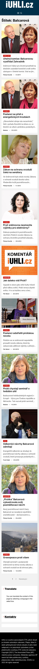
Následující (23, 579)
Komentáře (7, 277)
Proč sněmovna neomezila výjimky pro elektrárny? (17, 226)
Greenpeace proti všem (16, 557)
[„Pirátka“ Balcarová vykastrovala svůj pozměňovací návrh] (19, 479)
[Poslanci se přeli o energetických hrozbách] (19, 94)
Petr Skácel (6, 294)
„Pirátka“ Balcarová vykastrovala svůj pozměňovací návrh (14, 502)
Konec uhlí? (7, 55)
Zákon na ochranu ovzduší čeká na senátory (17, 171)
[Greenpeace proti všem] (19, 537)
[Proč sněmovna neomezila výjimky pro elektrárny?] (19, 205)
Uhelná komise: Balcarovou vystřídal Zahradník (18, 60)
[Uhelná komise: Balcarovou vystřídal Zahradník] (19, 38)
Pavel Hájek (6, 460)
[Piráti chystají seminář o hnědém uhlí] (19, 368)
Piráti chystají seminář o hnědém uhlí (16, 390)
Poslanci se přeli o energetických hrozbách (16, 115)
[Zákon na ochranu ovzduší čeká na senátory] (19, 149)
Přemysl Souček (7, 75)
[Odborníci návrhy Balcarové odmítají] (19, 423)
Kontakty (10, 616)
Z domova (6, 111)
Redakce (5, 130)
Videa (5, 441)
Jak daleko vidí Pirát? (15, 280)
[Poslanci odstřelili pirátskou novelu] (19, 313)
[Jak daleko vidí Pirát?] (19, 260)
